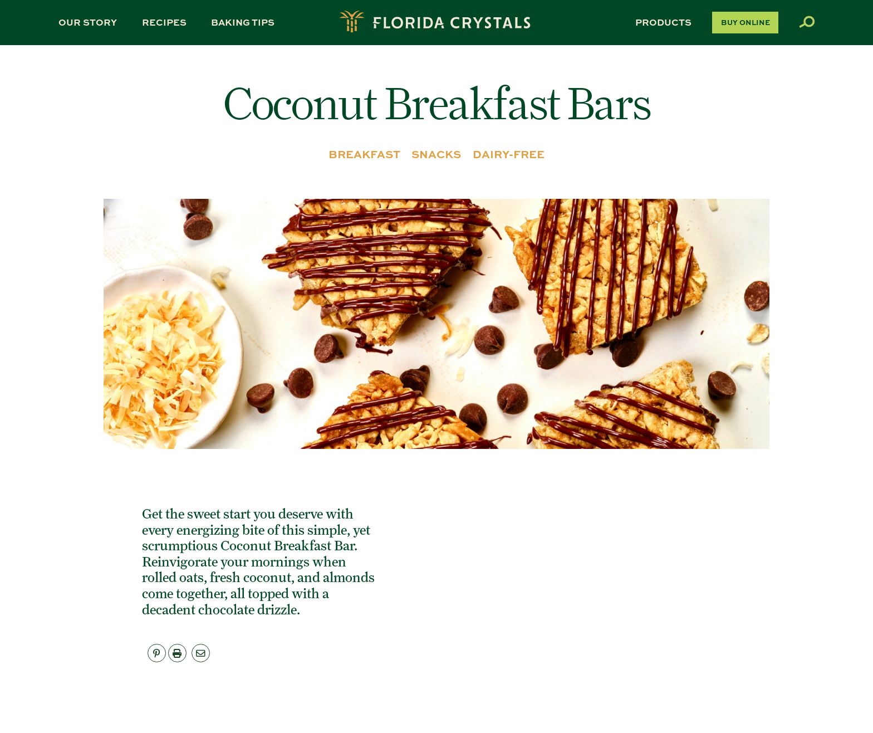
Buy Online (745, 22)
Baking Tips (242, 22)
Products (663, 22)
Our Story (87, 22)
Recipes (164, 22)
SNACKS (436, 154)
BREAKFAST (364, 154)
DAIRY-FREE (509, 154)
